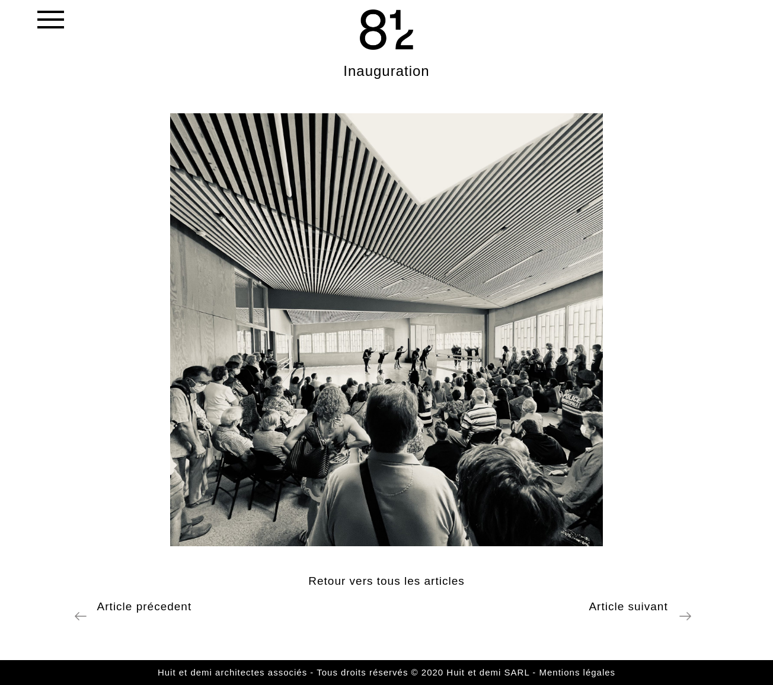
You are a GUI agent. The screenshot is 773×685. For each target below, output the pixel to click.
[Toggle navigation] (49, 22)
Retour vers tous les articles (386, 581)
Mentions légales (577, 672)
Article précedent (140, 606)
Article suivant (632, 606)
